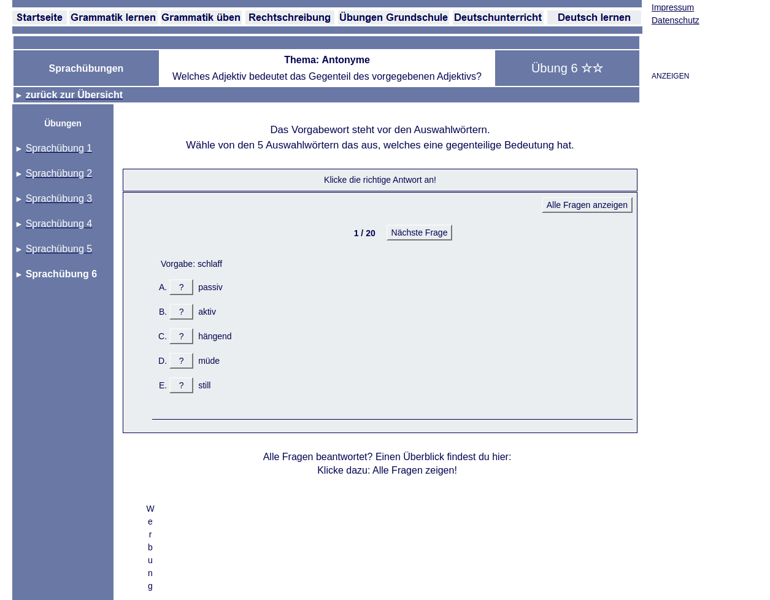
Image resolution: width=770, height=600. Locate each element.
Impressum (673, 7)
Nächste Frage (419, 232)
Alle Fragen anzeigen (587, 205)
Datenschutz (675, 20)
